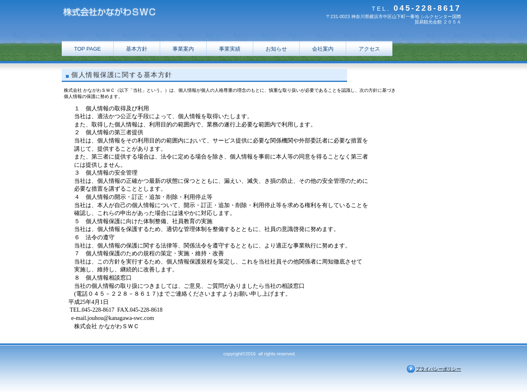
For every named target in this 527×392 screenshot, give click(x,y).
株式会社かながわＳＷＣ (144, 13)
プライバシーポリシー (438, 368)
